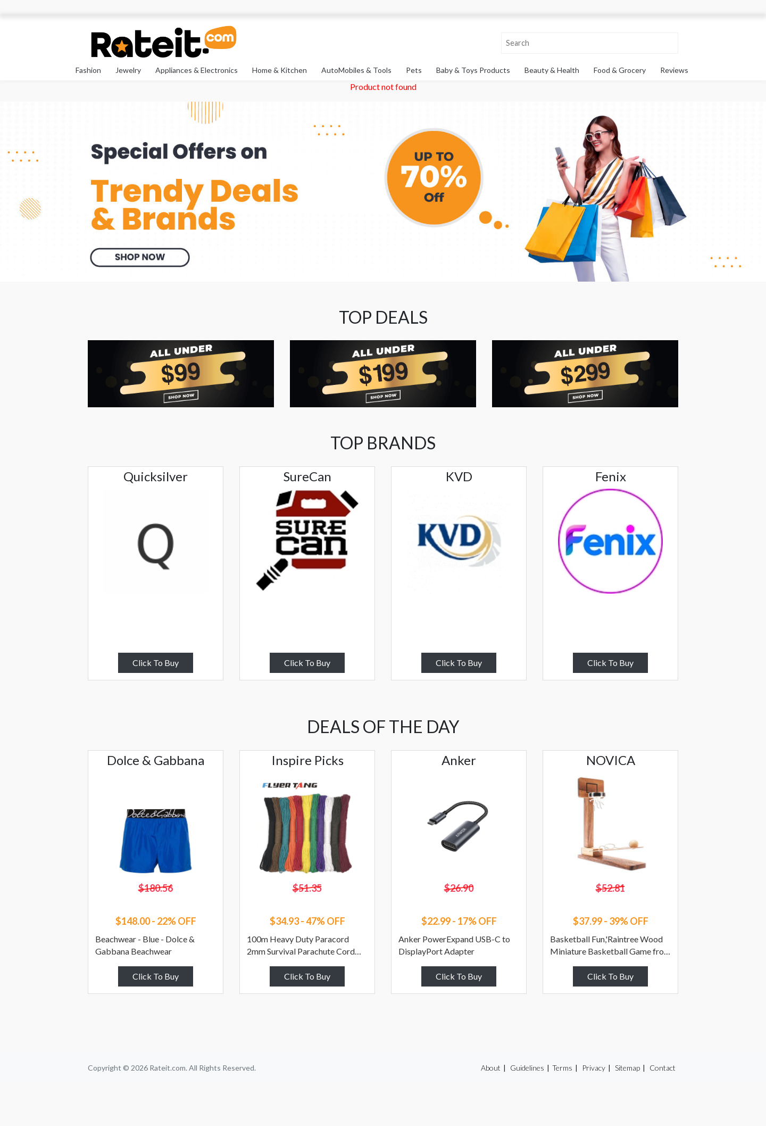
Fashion (88, 70)
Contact (663, 1067)
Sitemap (627, 1067)
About (491, 1067)
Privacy (593, 1067)
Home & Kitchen (279, 70)
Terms (562, 1067)
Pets (414, 70)
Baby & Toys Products (473, 70)
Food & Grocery (620, 70)
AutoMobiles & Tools (356, 70)
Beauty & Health (551, 70)
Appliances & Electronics (196, 70)
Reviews (674, 70)
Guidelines (527, 1067)
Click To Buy (155, 662)
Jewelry (128, 70)
